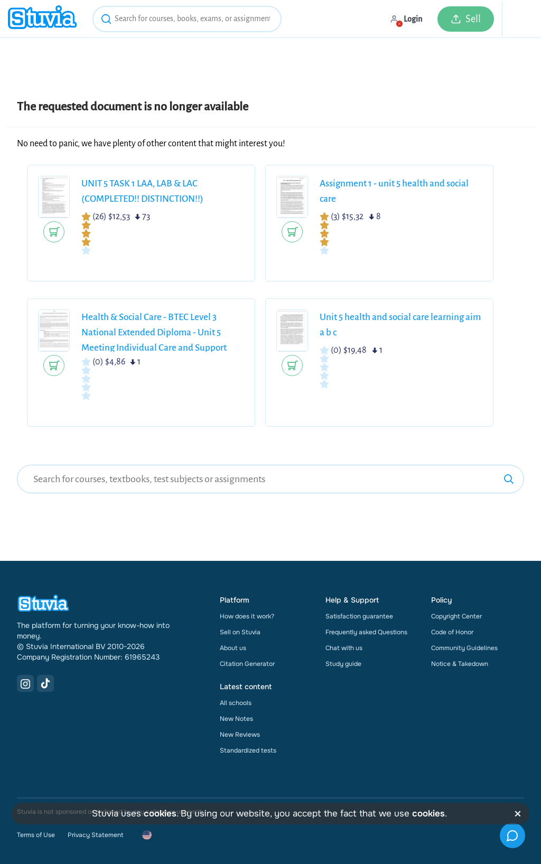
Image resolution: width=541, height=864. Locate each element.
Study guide (343, 664)
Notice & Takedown (459, 664)
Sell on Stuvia (240, 632)
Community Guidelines (464, 648)
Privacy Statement (95, 835)
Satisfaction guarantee (359, 616)
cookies (160, 813)
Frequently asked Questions (366, 632)
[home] (42, 18)
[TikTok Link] (45, 683)
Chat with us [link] (343, 648)
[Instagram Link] (25, 683)
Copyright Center (456, 616)
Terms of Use (36, 835)
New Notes (236, 719)
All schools (235, 703)
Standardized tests (248, 750)
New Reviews (240, 734)
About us (233, 648)
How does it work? (247, 616)
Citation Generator (247, 664)
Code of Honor (452, 632)
